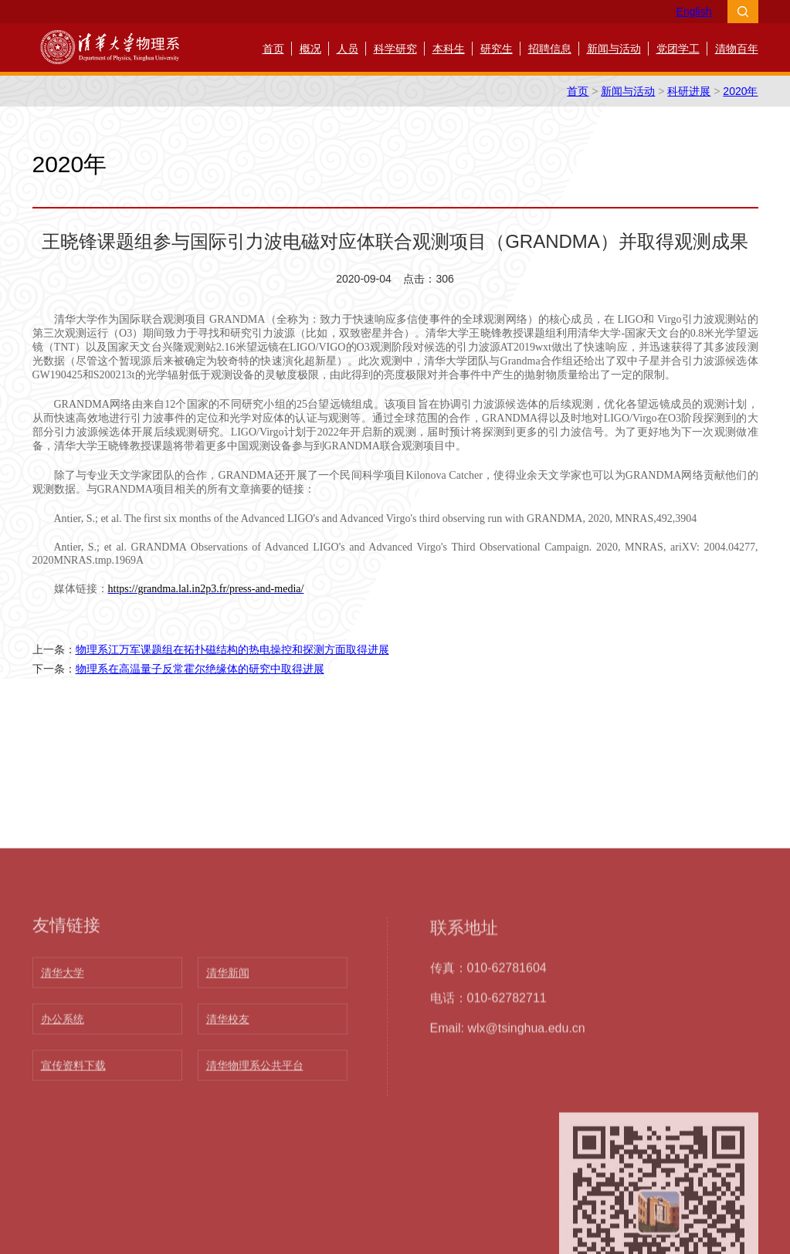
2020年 (740, 91)
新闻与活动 (614, 48)
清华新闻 (227, 1201)
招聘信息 (549, 48)
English (694, 11)
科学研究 (395, 48)
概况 (310, 48)
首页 (273, 48)
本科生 (448, 48)
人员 (347, 48)
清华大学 (62, 1201)
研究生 (496, 48)
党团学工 (678, 48)
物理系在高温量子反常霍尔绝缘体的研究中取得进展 (200, 669)
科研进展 (688, 91)
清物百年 (736, 48)
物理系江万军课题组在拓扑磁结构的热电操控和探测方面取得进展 (232, 649)
